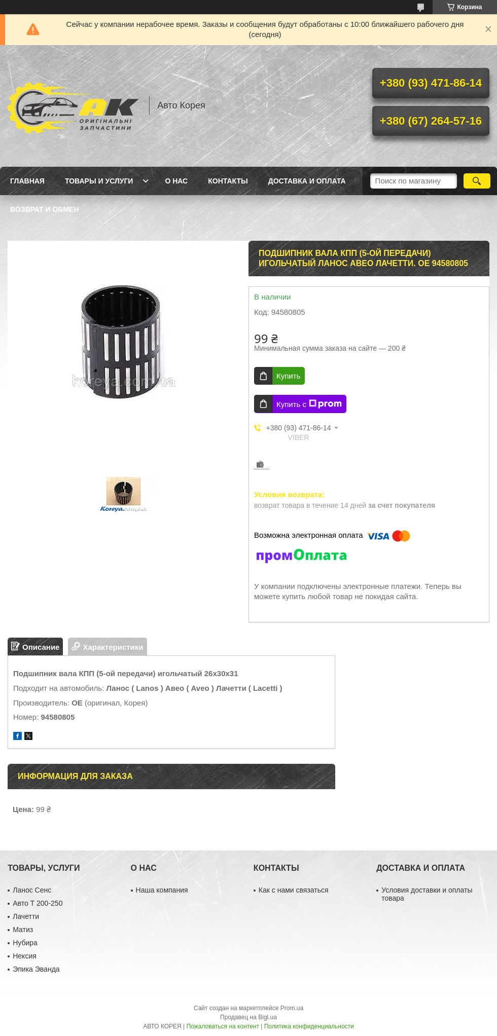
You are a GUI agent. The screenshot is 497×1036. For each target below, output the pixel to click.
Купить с (309, 404)
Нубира (25, 943)
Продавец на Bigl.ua (248, 1017)
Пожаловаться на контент (223, 1026)
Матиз (23, 930)
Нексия (25, 956)
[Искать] (477, 181)
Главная (27, 181)
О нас (176, 181)
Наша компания (162, 890)
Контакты (227, 181)
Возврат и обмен (44, 209)
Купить (288, 376)
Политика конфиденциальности (309, 1026)
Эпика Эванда (36, 969)
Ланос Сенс (32, 890)
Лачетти (26, 916)
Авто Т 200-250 (37, 903)
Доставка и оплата (307, 181)
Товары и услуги (99, 181)
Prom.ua (291, 1008)
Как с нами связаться (294, 890)
